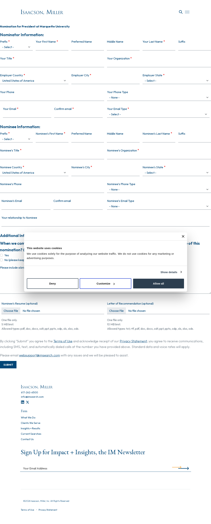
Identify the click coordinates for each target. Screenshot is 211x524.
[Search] (180, 12)
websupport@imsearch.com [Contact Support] (39, 355)
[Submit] (176, 468)
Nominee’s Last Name (156, 133)
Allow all (158, 283)
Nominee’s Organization (122, 150)
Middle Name (115, 133)
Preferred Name (81, 133)
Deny (52, 283)
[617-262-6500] (29, 392)
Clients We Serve (30, 423)
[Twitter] (27, 402)
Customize (106, 283)
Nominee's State (153, 167)
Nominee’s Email (11, 201)
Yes (6, 255)
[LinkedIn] (22, 402)
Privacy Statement (133, 341)
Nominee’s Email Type (120, 201)
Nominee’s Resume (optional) (19, 303)
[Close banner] (183, 236)
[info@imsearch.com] (32, 397)
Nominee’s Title (9, 150)
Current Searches (31, 434)
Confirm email (62, 201)
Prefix (3, 133)
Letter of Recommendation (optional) (130, 303)
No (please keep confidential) (22, 260)
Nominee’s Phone (11, 184)
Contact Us (27, 439)
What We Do (28, 417)
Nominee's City (80, 167)
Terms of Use (62, 341)
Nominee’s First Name (49, 133)
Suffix (181, 133)
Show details (168, 271)
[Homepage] (42, 12)
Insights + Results (30, 428)
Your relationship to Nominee (19, 217)
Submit (8, 364)
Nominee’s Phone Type (121, 184)
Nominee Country (11, 167)
